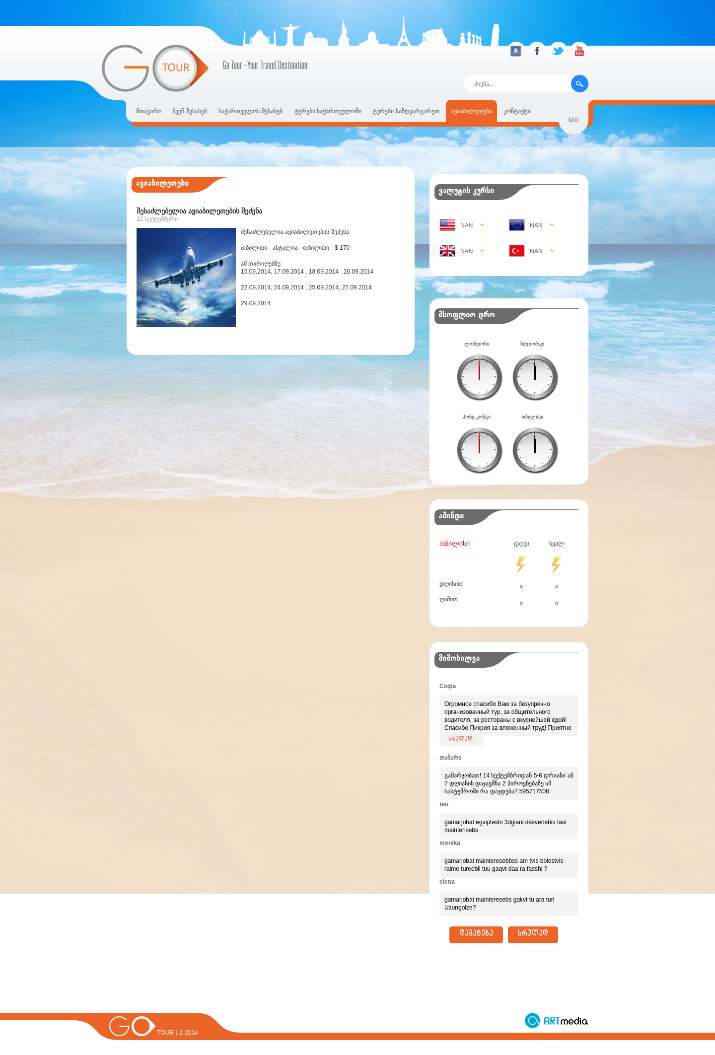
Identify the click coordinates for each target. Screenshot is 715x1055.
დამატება (476, 935)
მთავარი (148, 111)
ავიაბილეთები (471, 111)
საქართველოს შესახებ (250, 111)
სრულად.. (461, 739)
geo (573, 121)
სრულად (533, 935)
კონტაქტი (517, 111)
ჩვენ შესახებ (189, 111)
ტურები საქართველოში (327, 111)
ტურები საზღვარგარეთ (406, 111)
